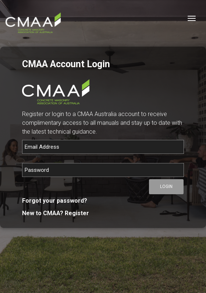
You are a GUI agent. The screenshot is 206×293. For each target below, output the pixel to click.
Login (166, 186)
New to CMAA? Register (55, 213)
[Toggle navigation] (191, 18)
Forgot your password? (54, 200)
